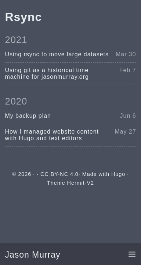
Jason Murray (32, 254)
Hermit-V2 (80, 183)
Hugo (118, 174)
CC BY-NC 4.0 (59, 174)
